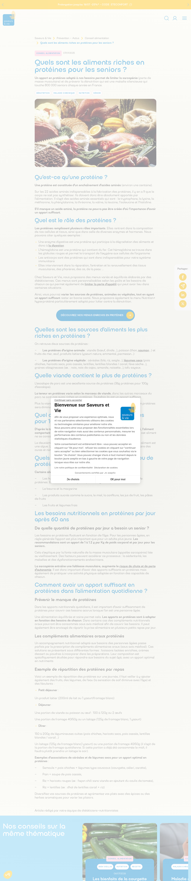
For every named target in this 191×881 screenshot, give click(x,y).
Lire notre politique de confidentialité (73, 467)
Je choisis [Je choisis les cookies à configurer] (73, 479)
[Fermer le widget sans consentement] (68, 400)
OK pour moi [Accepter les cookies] (118, 479)
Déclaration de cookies (106, 467)
